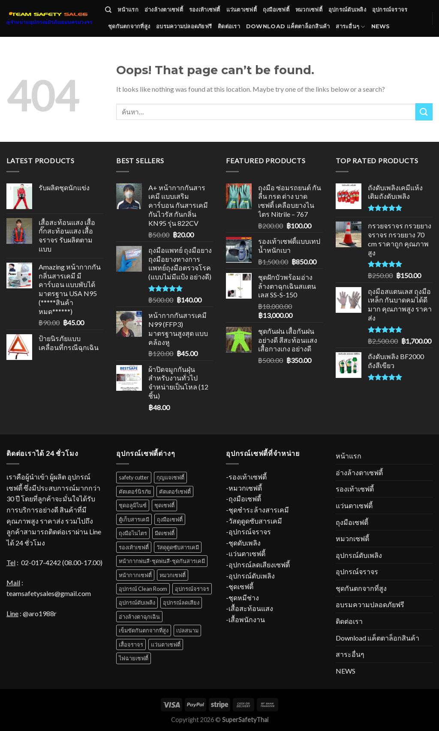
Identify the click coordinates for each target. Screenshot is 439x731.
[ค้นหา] (108, 10)
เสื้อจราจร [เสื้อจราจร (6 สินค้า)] (131, 644)
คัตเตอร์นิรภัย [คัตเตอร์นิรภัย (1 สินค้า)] (135, 491)
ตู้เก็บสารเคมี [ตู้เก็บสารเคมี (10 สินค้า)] (134, 519)
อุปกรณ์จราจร (390, 9)
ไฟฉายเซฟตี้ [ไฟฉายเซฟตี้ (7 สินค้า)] (133, 658)
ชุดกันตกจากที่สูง (129, 26)
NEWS (380, 26)
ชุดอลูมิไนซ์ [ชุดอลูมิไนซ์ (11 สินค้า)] (133, 505)
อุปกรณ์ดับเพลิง (347, 9)
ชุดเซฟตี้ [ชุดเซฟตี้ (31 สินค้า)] (164, 505)
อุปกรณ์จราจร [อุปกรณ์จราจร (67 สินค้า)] (192, 588)
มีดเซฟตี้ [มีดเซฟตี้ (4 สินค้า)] (164, 533)
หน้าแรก (127, 9)
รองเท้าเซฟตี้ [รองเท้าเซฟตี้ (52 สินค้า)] (134, 547)
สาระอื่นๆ (350, 27)
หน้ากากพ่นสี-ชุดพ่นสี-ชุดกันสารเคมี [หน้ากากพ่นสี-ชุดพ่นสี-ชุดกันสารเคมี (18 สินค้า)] (162, 560)
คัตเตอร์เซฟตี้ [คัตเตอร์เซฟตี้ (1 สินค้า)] (175, 491)
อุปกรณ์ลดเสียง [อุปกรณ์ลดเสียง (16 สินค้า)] (181, 602)
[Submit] (424, 111)
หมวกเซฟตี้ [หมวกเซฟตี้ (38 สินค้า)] (172, 575)
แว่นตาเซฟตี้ (241, 9)
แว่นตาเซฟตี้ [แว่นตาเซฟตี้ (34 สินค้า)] (165, 644)
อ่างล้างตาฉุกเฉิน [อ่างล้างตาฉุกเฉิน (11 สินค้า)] (139, 616)
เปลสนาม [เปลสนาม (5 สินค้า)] (187, 630)
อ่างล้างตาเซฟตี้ (163, 9)
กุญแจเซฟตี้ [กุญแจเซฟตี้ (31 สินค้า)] (170, 477)
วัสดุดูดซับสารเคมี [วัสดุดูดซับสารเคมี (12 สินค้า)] (177, 547)
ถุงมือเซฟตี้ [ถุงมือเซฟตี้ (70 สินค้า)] (170, 519)
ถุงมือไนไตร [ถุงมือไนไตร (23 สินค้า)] (133, 533)
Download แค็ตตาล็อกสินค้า (288, 26)
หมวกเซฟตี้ (308, 9)
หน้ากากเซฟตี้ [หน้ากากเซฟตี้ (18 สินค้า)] (135, 575)
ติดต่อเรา (229, 26)
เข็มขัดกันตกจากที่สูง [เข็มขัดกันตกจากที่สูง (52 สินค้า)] (143, 630)
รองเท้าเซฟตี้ (204, 9)
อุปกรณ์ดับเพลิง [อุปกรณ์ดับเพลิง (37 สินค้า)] (137, 602)
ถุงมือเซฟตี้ (276, 9)
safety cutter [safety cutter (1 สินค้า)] (134, 477)
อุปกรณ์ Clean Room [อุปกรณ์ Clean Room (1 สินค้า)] (143, 588)
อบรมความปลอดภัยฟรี (184, 26)
